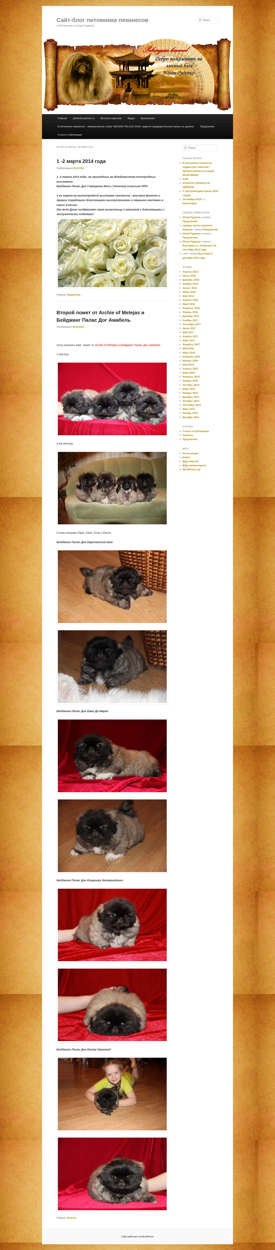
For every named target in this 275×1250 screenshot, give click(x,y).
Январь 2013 (190, 413)
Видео (131, 118)
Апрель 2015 (190, 368)
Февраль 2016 (191, 356)
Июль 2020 (189, 275)
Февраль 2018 (191, 308)
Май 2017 (188, 332)
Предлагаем (207, 126)
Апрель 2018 (190, 300)
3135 (185, 179)
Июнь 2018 (189, 292)
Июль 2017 (189, 328)
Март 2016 (189, 352)
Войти (186, 457)
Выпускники (147, 118)
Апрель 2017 (190, 336)
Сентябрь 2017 (192, 324)
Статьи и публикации (69, 134)
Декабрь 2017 (191, 316)
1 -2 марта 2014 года (81, 161)
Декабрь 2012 (191, 417)
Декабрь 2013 (191, 397)
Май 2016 (188, 348)
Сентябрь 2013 (192, 405)
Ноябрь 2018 (190, 283)
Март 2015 (189, 372)
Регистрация (190, 453)
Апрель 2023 (190, 271)
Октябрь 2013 (191, 401)
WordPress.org (191, 469)
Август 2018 (190, 288)
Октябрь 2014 (191, 384)
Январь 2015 (190, 380)
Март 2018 (189, 304)
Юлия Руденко (192, 217)
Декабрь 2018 (191, 279)
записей (190, 461)
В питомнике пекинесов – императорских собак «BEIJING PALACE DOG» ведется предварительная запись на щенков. (125, 126)
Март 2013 (189, 409)
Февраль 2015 (191, 376)
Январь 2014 (190, 392)
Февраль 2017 (191, 344)
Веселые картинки (110, 118)
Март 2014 (189, 388)
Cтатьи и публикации (196, 431)
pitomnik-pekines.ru (84, 118)
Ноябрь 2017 (190, 320)
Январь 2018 (190, 312)
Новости (71, 1218)
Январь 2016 (190, 360)
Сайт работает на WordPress (137, 1236)
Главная (62, 118)
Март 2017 (189, 340)
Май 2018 (188, 296)
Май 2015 (188, 364)
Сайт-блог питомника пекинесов (102, 20)
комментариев (194, 465)
